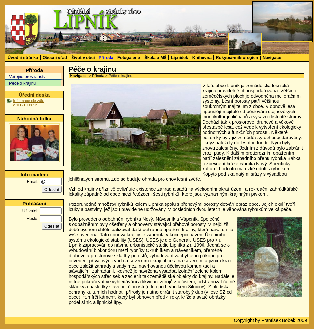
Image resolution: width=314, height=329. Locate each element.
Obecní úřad (55, 57)
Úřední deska (34, 95)
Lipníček (179, 57)
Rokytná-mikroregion (237, 57)
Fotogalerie (128, 57)
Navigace (272, 57)
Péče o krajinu (22, 83)
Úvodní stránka (23, 57)
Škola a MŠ (155, 57)
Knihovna (202, 57)
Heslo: (33, 218)
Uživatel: (30, 210)
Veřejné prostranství (27, 76)
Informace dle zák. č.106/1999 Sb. (28, 103)
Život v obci (83, 57)
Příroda (106, 57)
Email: (32, 181)
